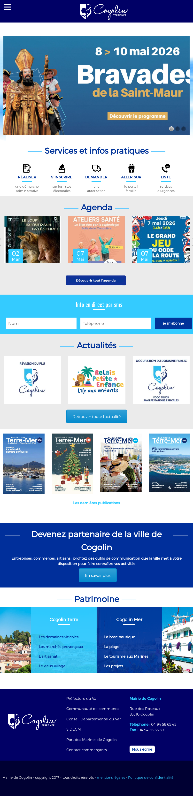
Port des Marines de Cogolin (91, 739)
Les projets (113, 666)
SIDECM (73, 729)
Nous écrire (142, 749)
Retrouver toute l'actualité (97, 416)
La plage (111, 646)
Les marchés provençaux (61, 646)
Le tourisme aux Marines (126, 656)
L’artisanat (48, 656)
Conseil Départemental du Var (93, 719)
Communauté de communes (92, 708)
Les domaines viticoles (58, 637)
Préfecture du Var (82, 698)
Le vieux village (52, 666)
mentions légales (111, 777)
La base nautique (119, 637)
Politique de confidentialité (150, 777)
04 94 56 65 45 (163, 724)
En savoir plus (97, 575)
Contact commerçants (86, 750)
